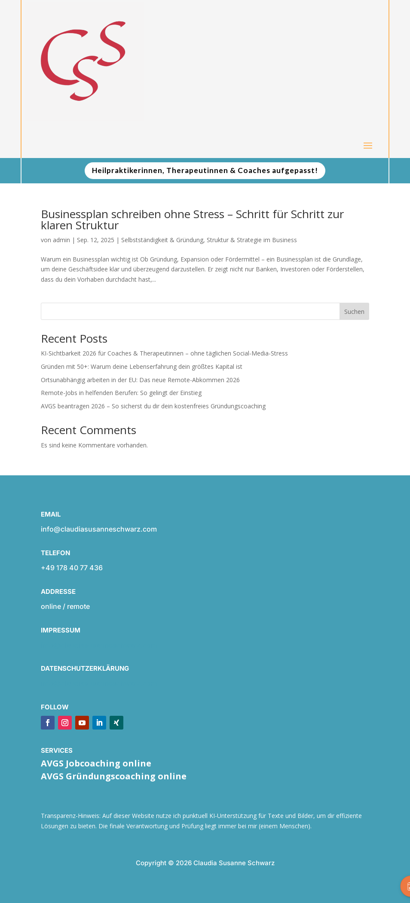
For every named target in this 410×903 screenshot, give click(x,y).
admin (61, 240)
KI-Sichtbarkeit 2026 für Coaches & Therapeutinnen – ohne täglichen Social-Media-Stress (164, 353)
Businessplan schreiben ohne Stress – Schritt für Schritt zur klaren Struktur (192, 219)
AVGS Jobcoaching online (96, 763)
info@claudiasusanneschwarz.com (99, 645)
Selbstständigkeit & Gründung (162, 240)
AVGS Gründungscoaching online (114, 776)
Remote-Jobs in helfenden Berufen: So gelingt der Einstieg (121, 393)
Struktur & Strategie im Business (252, 240)
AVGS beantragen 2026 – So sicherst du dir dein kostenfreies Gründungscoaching (153, 406)
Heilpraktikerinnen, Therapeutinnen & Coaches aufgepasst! (205, 170)
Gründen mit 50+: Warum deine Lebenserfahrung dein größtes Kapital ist (141, 366)
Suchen (354, 311)
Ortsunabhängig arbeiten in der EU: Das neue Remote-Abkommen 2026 (140, 380)
